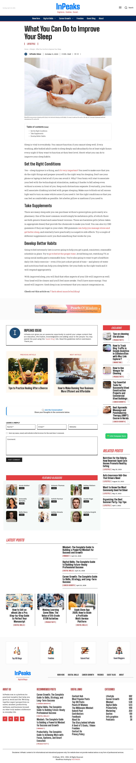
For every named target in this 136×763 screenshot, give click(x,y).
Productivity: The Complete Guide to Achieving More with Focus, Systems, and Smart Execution (50, 736)
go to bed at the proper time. (62, 253)
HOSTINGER (75, 759)
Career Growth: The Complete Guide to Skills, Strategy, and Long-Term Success (80, 579)
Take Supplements (37, 133)
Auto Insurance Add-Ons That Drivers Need (115, 477)
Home (26, 49)
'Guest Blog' (50, 339)
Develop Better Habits (38, 136)
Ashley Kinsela (57, 512)
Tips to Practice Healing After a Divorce (28, 388)
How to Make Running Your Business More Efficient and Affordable (75, 390)
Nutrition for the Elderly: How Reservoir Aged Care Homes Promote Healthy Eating (115, 462)
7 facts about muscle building (64, 291)
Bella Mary (23, 512)
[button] (128, 7)
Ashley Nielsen (89, 485)
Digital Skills (68, 571)
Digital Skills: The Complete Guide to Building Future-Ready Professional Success (79, 564)
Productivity (50, 622)
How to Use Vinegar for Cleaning (118, 371)
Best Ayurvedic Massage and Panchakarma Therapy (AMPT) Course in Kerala (121, 413)
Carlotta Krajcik (90, 512)
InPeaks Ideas (35, 54)
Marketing (117, 362)
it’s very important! (68, 170)
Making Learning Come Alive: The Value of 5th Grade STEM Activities (51, 614)
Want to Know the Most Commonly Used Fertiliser (115, 489)
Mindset (66, 556)
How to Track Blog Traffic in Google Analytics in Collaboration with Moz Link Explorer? (121, 352)
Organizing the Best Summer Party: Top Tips (114, 501)
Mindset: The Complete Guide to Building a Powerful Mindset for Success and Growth (78, 550)
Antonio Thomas (57, 485)
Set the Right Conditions (39, 131)
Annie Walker (24, 485)
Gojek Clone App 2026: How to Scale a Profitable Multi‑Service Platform (82, 615)
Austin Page (88, 499)
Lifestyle (31, 44)
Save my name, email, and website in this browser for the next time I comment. (36, 433)
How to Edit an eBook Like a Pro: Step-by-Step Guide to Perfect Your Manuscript (19, 615)
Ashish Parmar (57, 499)
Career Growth (69, 585)
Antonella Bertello (23, 500)
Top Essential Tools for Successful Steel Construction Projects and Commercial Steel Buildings (121, 390)
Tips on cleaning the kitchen (121, 335)
